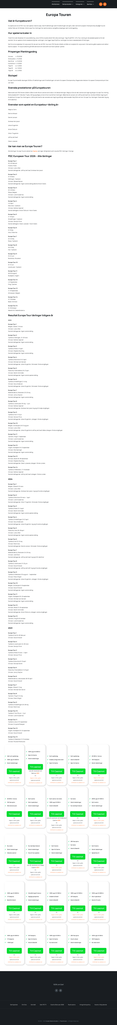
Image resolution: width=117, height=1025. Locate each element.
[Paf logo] (35, 929)
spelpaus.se (18, 782)
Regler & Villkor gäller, (35, 778)
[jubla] (57, 749)
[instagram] (60, 990)
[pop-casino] (99, 839)
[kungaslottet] (99, 749)
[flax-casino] (78, 749)
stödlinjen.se (11, 782)
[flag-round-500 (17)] (57, 997)
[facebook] (56, 990)
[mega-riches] (14, 792)
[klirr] (14, 839)
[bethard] (78, 886)
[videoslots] (14, 929)
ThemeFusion (63, 1021)
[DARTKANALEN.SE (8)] (58, 977)
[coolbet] (57, 929)
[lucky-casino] (35, 886)
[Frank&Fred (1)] (78, 792)
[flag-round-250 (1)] (47, 997)
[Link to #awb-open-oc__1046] (100, 4)
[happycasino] (35, 839)
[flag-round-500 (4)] (25, 997)
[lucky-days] (99, 929)
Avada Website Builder (52, 1021)
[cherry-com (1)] (99, 792)
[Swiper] (14, 749)
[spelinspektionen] (12, 1011)
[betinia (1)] (35, 747)
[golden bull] (57, 792)
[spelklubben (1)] (57, 839)
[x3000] (57, 886)
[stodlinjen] (41, 1011)
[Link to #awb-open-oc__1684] (105, 4)
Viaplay (35, 151)
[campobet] (99, 886)
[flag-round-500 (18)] (68, 997)
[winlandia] (35, 792)
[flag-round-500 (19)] (36, 997)
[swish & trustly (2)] (14, 766)
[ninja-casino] (78, 837)
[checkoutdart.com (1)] (23, 4)
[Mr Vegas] (14, 886)
